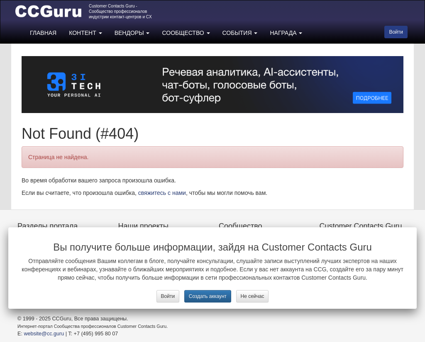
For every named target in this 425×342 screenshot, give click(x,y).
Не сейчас (252, 296)
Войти (168, 296)
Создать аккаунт (208, 296)
